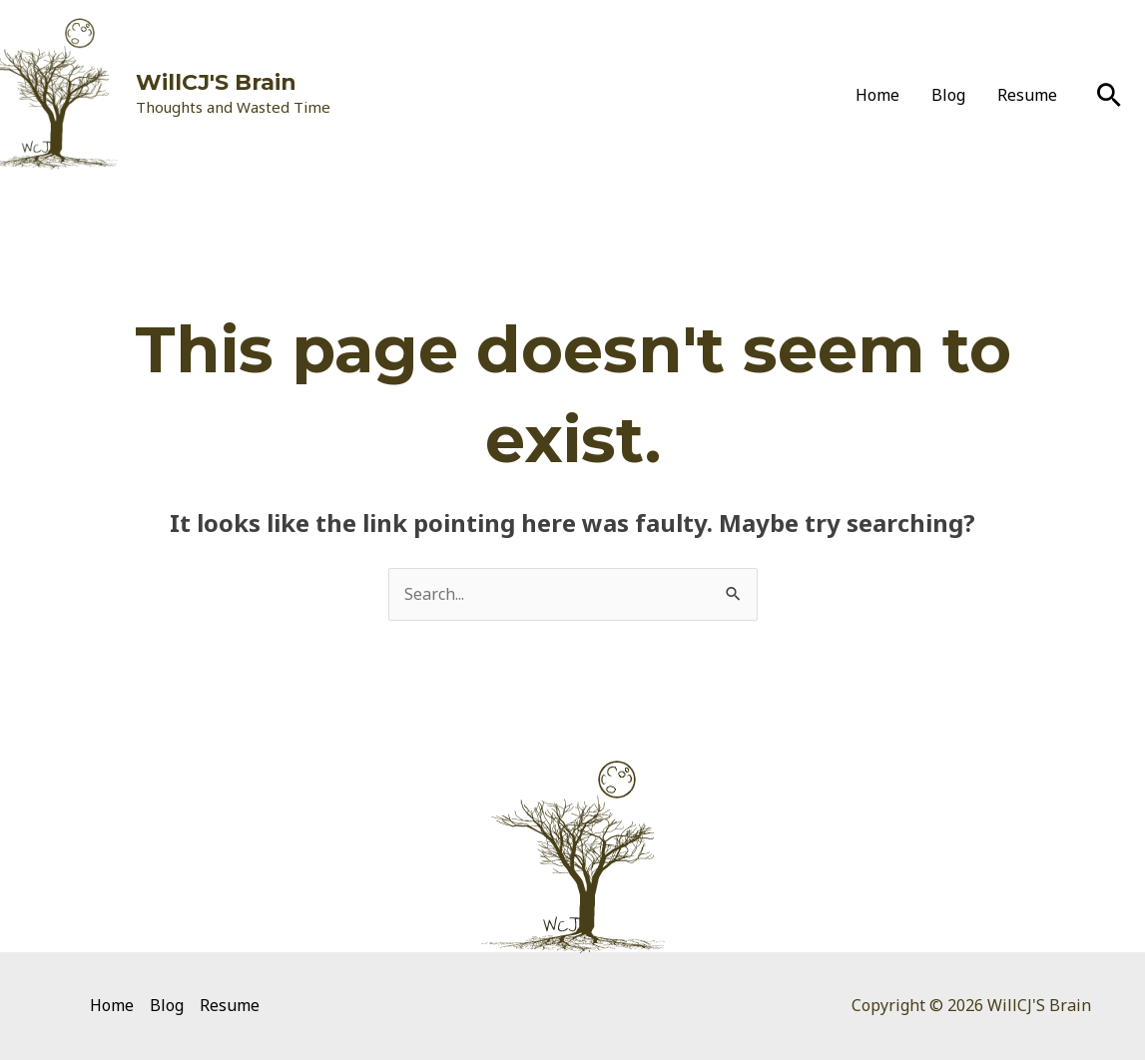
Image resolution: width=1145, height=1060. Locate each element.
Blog (948, 95)
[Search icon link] (1109, 95)
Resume (1027, 95)
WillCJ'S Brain (216, 82)
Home (877, 95)
